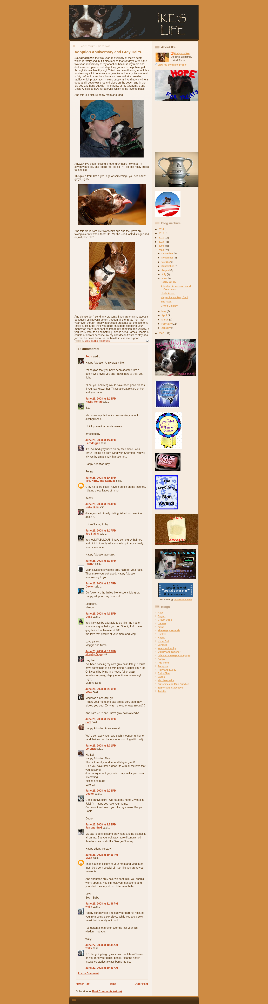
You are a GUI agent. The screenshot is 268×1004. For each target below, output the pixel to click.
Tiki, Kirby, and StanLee (100, 480)
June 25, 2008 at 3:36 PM (100, 560)
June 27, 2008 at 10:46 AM (101, 967)
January (166, 327)
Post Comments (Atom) (107, 991)
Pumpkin (163, 666)
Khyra (161, 637)
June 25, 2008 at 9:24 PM (100, 790)
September (168, 266)
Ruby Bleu (92, 507)
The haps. (166, 301)
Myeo (88, 857)
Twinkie (162, 691)
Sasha (161, 676)
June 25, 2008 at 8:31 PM (100, 745)
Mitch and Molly (167, 648)
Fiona (161, 627)
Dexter (89, 586)
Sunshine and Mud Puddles (173, 684)
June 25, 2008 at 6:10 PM (100, 688)
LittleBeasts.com (183, 599)
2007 (162, 333)
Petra (88, 356)
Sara (88, 722)
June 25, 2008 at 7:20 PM (100, 719)
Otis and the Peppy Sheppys (174, 655)
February (167, 323)
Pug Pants (164, 662)
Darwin (162, 623)
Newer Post (83, 983)
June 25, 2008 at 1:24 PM (100, 440)
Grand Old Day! (169, 305)
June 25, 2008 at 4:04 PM (100, 613)
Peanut (89, 563)
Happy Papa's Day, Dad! (174, 297)
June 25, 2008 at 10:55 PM (101, 854)
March (165, 319)
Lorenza (90, 748)
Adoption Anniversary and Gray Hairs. (176, 288)
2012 (162, 233)
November (168, 257)
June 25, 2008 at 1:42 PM (100, 477)
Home (112, 983)
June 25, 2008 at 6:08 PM (100, 651)
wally (88, 906)
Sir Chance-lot (166, 680)
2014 (162, 229)
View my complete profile (172, 64)
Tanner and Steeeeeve (170, 687)
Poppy (161, 659)
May (164, 311)
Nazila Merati (93, 401)
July (164, 274)
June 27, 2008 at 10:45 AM (101, 945)
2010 (162, 241)
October (166, 262)
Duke (88, 616)
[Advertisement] (176, 126)
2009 (162, 245)
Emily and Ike (182, 53)
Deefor (89, 793)
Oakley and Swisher (169, 652)
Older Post (141, 983)
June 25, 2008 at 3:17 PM (100, 530)
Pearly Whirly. (169, 282)
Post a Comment (88, 973)
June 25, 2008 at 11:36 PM (101, 903)
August (166, 270)
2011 (162, 237)
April (165, 315)
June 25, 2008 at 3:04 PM (100, 504)
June (165, 278)
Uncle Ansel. (168, 293)
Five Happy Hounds (169, 630)
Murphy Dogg (94, 654)
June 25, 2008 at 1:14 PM (100, 398)
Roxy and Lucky (167, 669)
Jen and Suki (93, 827)
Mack (88, 692)
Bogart (161, 616)
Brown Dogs (165, 619)
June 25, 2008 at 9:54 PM (100, 824)
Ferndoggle (92, 443)
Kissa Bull (163, 641)
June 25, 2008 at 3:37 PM (100, 583)
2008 (162, 250)
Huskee (162, 634)
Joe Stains (92, 533)
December (168, 253)
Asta (160, 612)
